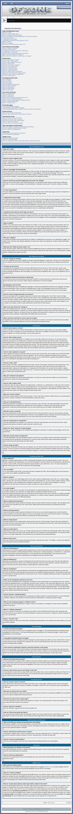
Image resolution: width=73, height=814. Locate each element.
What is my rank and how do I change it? (13, 54)
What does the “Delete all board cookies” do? (14, 44)
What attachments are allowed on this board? (14, 133)
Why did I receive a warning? (10, 70)
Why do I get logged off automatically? (12, 35)
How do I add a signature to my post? (12, 62)
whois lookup (48, 787)
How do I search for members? (10, 121)
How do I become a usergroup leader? (12, 98)
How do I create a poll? (8, 63)
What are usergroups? (8, 96)
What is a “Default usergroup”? (10, 101)
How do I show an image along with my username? (15, 53)
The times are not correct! (9, 49)
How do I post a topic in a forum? (11, 59)
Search (67, 3)
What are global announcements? (11, 84)
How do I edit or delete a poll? (10, 66)
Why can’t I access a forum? (10, 67)
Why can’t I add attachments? (10, 69)
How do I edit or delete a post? (10, 61)
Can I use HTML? (7, 80)
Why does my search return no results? (12, 119)
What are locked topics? (9, 88)
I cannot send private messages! (11, 106)
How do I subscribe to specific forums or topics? (15, 128)
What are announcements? (9, 86)
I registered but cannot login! (10, 39)
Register (11, 17)
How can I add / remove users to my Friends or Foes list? (17, 114)
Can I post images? (7, 83)
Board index (11, 20)
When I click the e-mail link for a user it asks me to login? (17, 56)
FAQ (12, 3)
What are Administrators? (9, 93)
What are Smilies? (7, 82)
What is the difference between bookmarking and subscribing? (18, 126)
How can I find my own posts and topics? (13, 123)
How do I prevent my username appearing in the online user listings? (20, 36)
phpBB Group (48, 766)
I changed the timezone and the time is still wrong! (15, 50)
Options (17, 17)
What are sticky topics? (8, 87)
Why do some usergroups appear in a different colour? (16, 100)
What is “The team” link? (9, 102)
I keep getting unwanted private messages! (13, 107)
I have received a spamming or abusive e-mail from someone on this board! (22, 109)
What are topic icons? (8, 90)
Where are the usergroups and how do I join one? (15, 97)
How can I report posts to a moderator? (12, 71)
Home (5, 3)
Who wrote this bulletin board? (10, 138)
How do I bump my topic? (9, 75)
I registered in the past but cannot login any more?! (15, 40)
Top (3, 155)
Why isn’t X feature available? (10, 139)
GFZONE (46, 808)
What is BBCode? (7, 79)
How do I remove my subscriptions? (12, 129)
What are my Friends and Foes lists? (12, 112)
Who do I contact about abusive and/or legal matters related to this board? (21, 140)
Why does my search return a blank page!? (13, 120)
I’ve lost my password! (8, 37)
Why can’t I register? (8, 43)
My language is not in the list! (10, 52)
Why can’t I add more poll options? (11, 65)
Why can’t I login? (7, 32)
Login (5, 17)
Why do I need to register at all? (11, 33)
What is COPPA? (7, 41)
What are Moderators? (8, 95)
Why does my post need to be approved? (13, 74)
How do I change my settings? (10, 48)
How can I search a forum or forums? (12, 117)
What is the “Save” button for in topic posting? (14, 73)
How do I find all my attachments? (11, 134)
